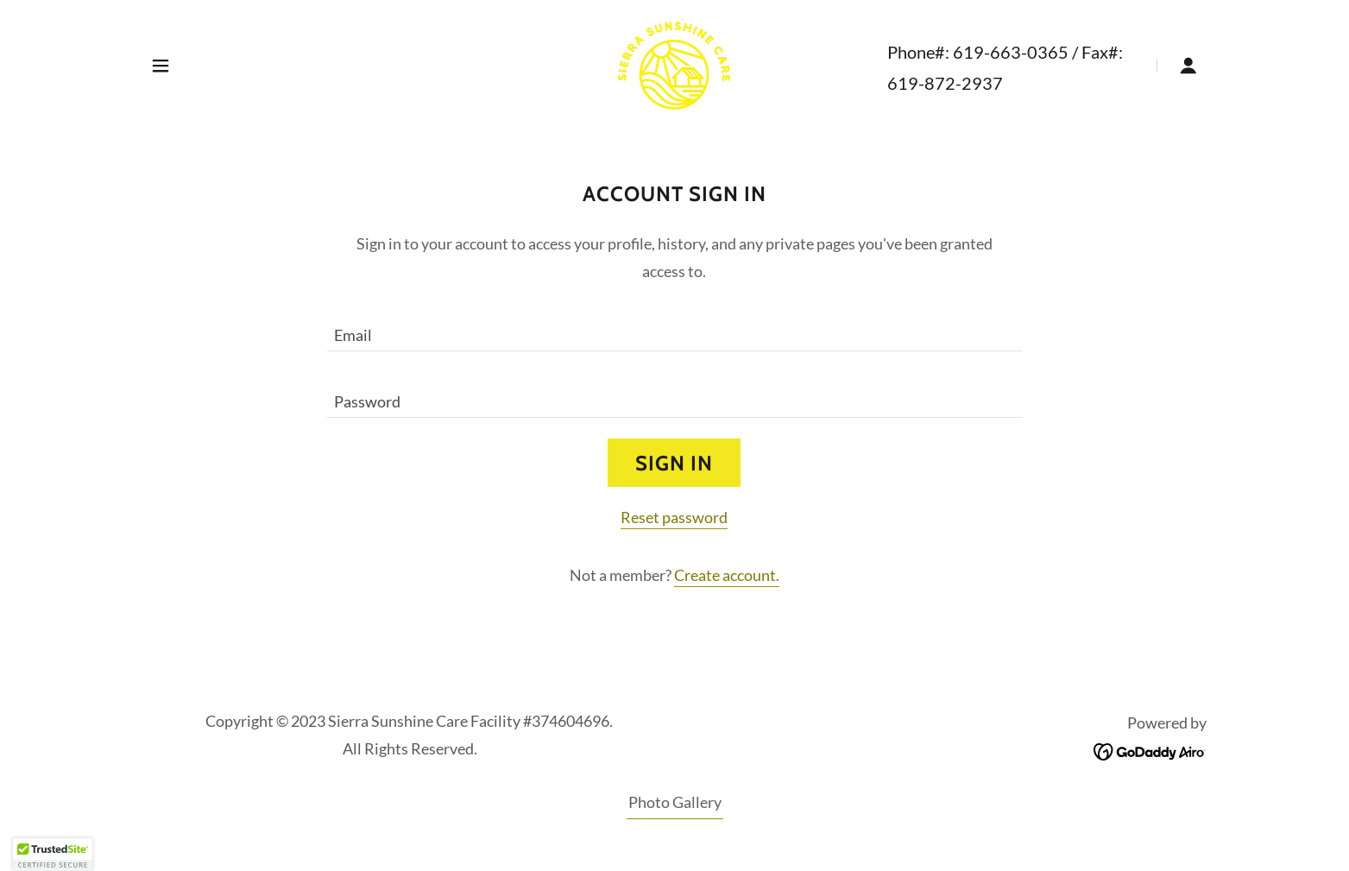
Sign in (674, 463)
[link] (674, 63)
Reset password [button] (674, 517)
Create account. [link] (726, 574)
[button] (160, 65)
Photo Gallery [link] (675, 801)
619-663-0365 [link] (1010, 51)
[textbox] (674, 328)
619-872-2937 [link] (945, 83)
